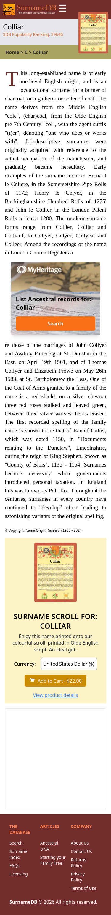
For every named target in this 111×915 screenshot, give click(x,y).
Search (55, 323)
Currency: (25, 664)
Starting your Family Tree (53, 860)
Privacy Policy (78, 877)
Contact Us (81, 851)
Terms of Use (83, 888)
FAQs (14, 865)
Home (12, 52)
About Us (80, 843)
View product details (55, 695)
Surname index (18, 854)
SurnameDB (23, 902)
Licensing (18, 874)
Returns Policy (78, 862)
